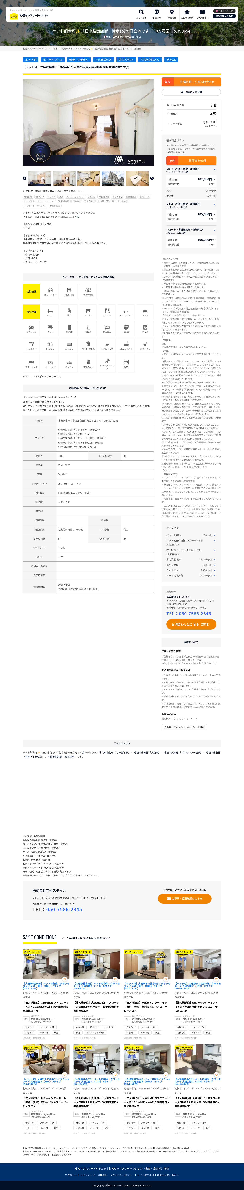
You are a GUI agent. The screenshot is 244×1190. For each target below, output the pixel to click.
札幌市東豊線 (65, 442)
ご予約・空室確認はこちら (187, 898)
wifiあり (91, 196)
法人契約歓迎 (90, 201)
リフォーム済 (47, 201)
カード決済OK (30, 201)
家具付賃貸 (131, 196)
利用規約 (102, 1175)
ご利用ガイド (202, 17)
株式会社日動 (39, 1037)
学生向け (77, 201)
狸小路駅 (80, 446)
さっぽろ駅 (81, 429)
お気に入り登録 (194, 92)
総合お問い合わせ (224, 16)
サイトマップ (87, 1175)
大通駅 (78, 434)
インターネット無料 (75, 196)
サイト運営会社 (145, 1175)
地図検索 (172, 17)
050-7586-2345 (195, 613)
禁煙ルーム (144, 196)
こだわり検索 (187, 17)
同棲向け (40, 196)
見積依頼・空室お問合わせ (197, 82)
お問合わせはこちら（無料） (191, 624)
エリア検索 (141, 17)
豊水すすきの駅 (83, 442)
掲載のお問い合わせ (168, 1175)
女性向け (28, 196)
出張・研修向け (107, 201)
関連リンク (71, 1175)
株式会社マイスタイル (178, 596)
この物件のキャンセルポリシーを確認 (184, 727)
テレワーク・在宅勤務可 (35, 205)
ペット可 (51, 196)
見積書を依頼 (197, 160)
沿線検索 (156, 17)
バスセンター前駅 (84, 438)
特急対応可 (55, 205)
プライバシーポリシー (122, 1175)
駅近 (61, 196)
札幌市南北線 (65, 429)
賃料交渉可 (122, 201)
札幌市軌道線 (65, 446)
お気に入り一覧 (225, 10)
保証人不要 (117, 196)
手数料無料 (104, 196)
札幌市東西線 (65, 434)
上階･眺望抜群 (62, 201)
